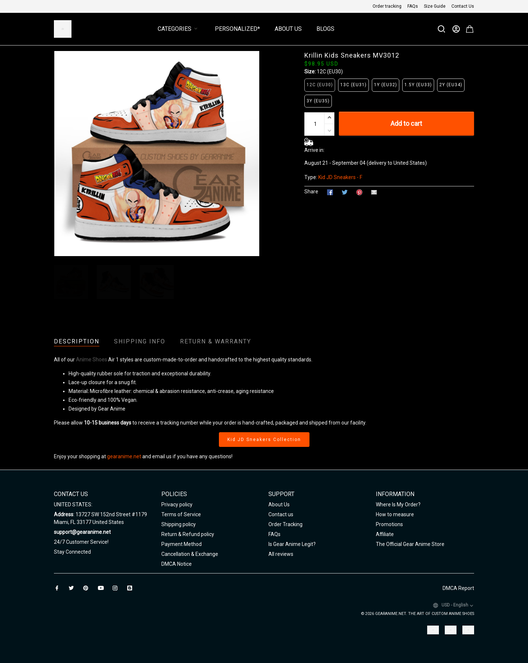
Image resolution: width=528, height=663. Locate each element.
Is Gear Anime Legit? (292, 544)
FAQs (412, 6)
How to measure (395, 514)
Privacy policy (176, 504)
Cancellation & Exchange (189, 554)
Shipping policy (178, 524)
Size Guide (434, 6)
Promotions (389, 524)
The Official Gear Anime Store (410, 544)
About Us (288, 28)
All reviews (280, 554)
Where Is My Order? (398, 504)
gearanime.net (124, 456)
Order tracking (387, 6)
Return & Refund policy (187, 534)
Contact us (280, 514)
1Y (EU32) (385, 84)
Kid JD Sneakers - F (340, 177)
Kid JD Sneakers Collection (264, 439)
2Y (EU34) (450, 84)
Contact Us (462, 6)
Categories (179, 28)
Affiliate (385, 534)
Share (311, 191)
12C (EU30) (330, 71)
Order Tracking (285, 524)
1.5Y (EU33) (418, 84)
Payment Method (181, 544)
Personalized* (237, 28)
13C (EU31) (353, 84)
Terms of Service (181, 514)
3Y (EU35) (318, 100)
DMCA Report (458, 588)
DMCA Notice (176, 564)
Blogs (325, 28)
